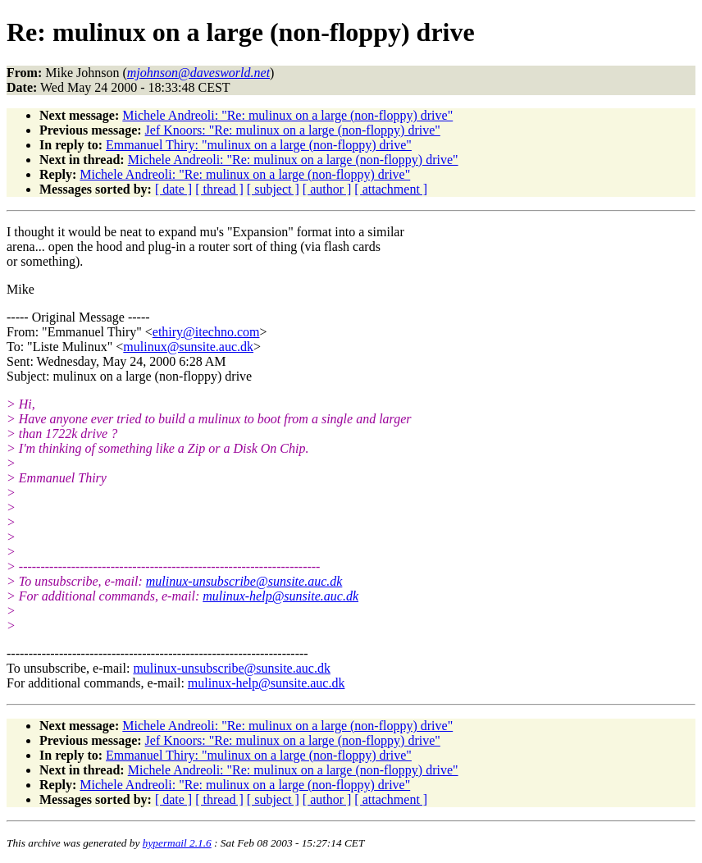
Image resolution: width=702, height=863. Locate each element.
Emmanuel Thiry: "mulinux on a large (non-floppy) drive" (259, 145)
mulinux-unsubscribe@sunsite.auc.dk (244, 581)
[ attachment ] (390, 189)
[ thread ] (219, 189)
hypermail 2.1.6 (177, 843)
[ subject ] (273, 189)
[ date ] (173, 189)
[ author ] (327, 189)
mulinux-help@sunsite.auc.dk (280, 596)
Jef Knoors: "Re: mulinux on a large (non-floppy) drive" (292, 130)
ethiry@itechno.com (206, 332)
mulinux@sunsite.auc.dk (188, 347)
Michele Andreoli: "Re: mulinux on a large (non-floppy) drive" (287, 115)
